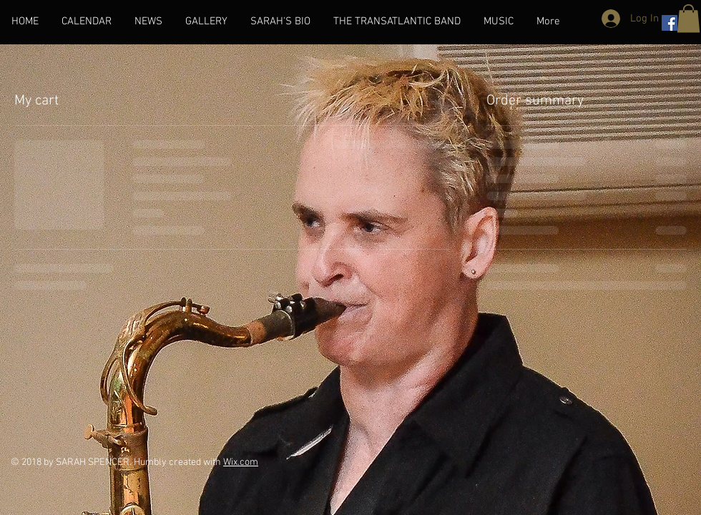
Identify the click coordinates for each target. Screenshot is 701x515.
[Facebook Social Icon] (669, 23)
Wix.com (240, 462)
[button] (688, 18)
